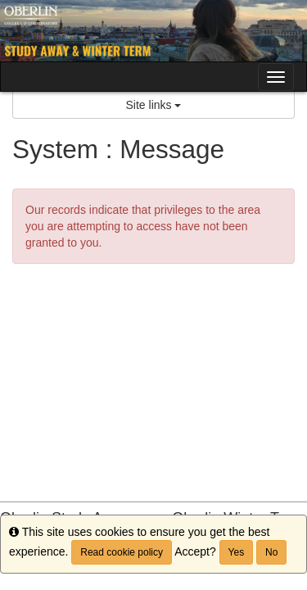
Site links (154, 104)
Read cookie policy (121, 552)
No (271, 552)
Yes (236, 552)
